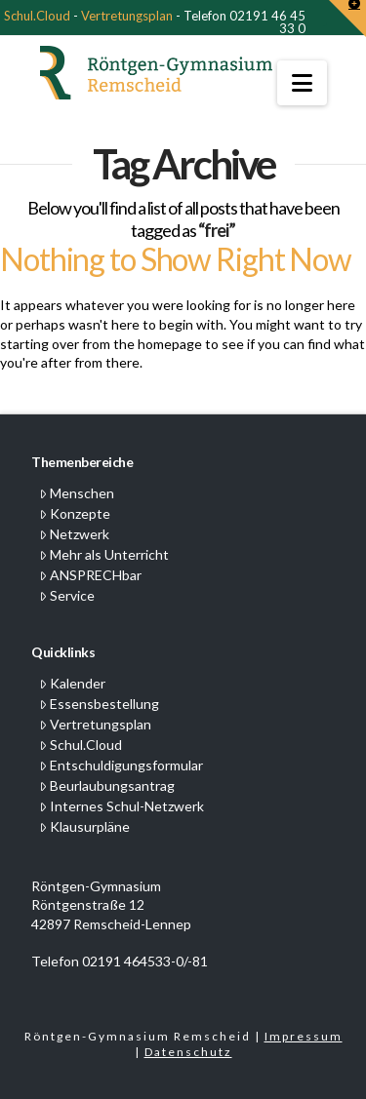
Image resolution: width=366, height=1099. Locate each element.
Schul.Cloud (37, 15)
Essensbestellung (99, 703)
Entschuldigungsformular (121, 765)
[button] (302, 82)
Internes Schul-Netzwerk (121, 806)
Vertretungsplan (127, 15)
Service (67, 595)
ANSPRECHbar (90, 575)
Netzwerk (74, 534)
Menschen (76, 493)
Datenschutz (188, 1051)
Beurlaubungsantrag (107, 785)
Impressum (303, 1036)
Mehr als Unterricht (104, 554)
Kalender (72, 683)
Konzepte (74, 513)
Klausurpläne (84, 826)
